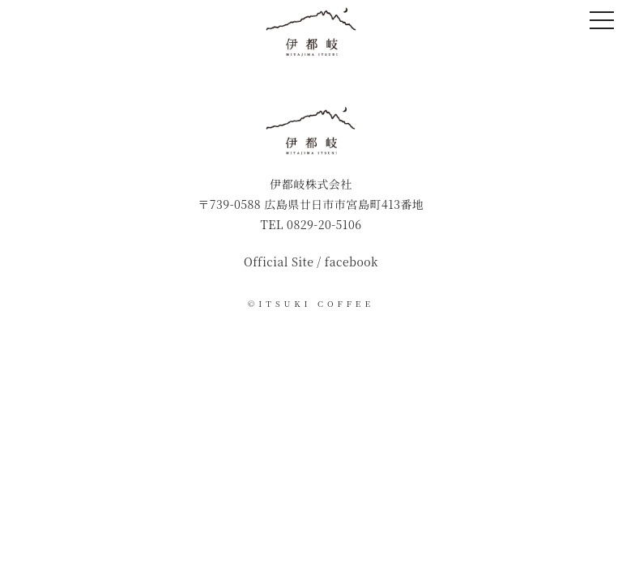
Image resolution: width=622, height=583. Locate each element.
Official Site (278, 261)
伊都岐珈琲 (311, 31)
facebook (351, 261)
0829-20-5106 (324, 224)
